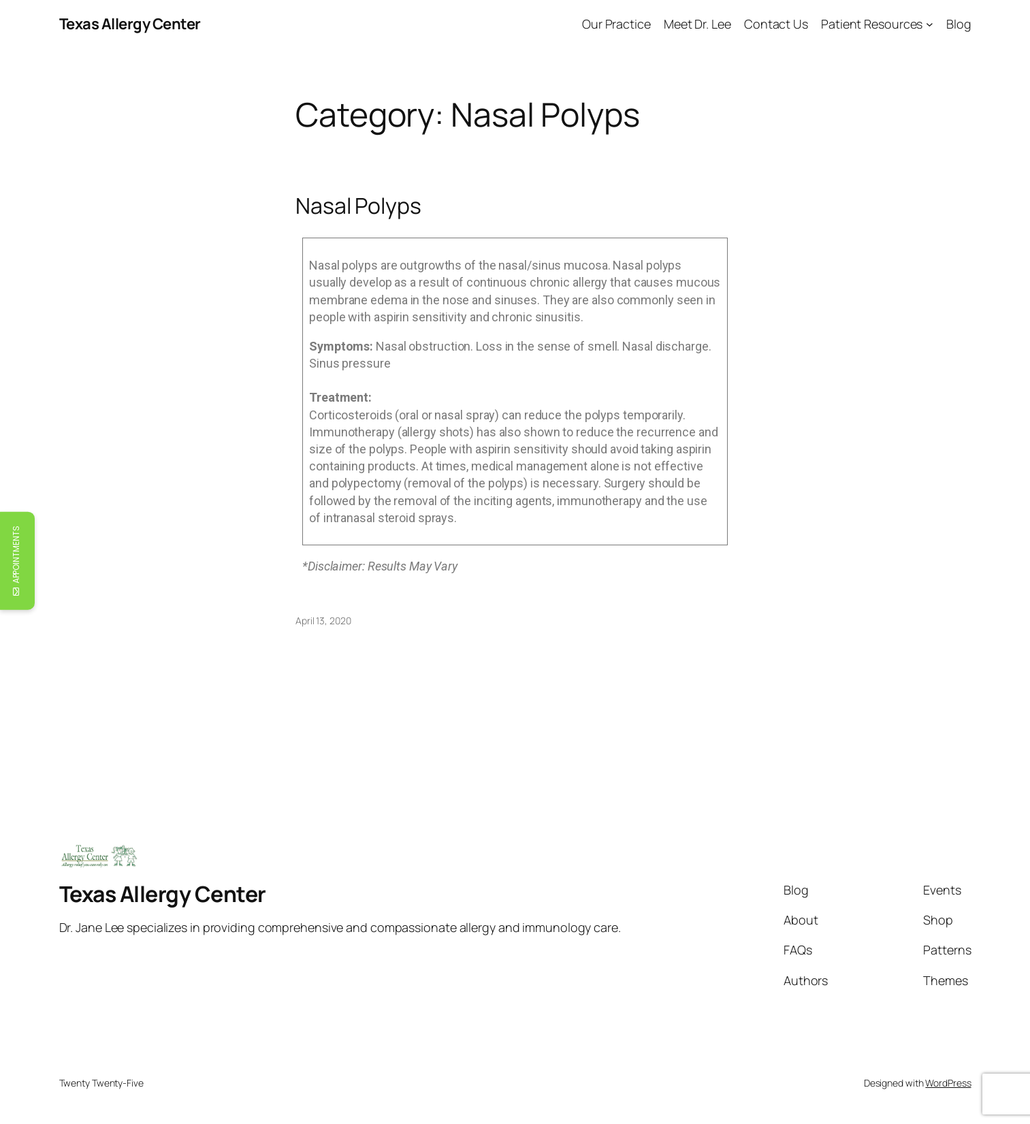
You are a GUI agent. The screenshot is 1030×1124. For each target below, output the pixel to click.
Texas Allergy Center (130, 24)
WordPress (948, 1082)
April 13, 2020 (323, 620)
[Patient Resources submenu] (929, 24)
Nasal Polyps (358, 205)
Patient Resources (871, 24)
